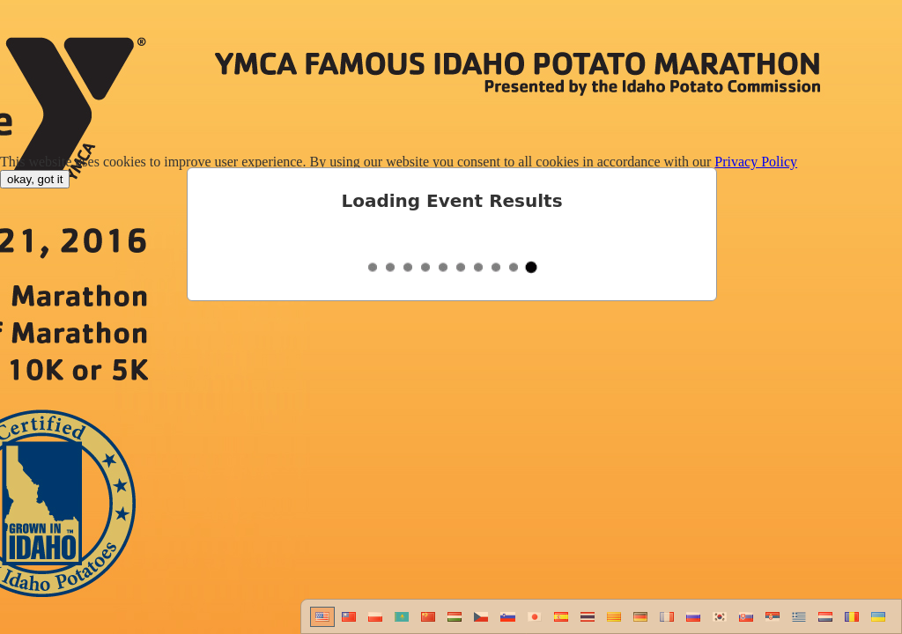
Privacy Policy (755, 161)
